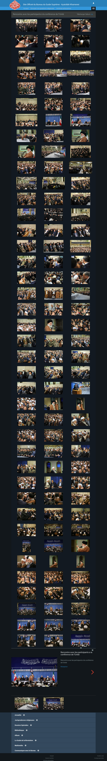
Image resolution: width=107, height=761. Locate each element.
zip (92, 14)
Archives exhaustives (63, 8)
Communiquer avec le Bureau (25, 750)
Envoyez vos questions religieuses (42, 8)
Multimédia (19, 745)
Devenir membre (49, 758)
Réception (64, 667)
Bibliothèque (19, 730)
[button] (93, 8)
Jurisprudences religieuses (24, 720)
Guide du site (100, 755)
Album (17, 735)
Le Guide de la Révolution (24, 740)
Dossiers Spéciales (21, 725)
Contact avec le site (99, 758)
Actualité (18, 715)
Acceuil (25, 8)
